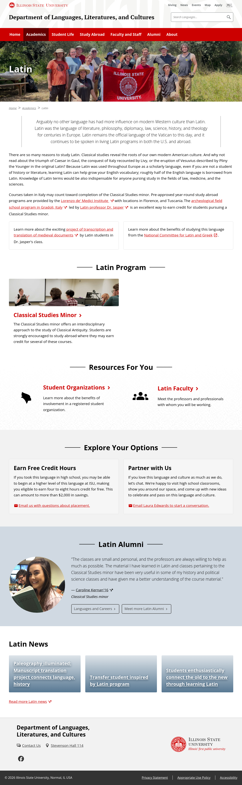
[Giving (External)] (172, 5)
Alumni (153, 34)
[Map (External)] (207, 5)
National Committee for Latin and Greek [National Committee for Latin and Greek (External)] (178, 235)
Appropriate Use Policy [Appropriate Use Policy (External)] (193, 777)
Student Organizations (74, 387)
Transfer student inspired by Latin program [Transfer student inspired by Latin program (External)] (119, 680)
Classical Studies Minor (45, 315)
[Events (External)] (196, 5)
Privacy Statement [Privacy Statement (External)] (155, 777)
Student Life (63, 34)
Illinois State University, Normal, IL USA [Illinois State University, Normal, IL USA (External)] (44, 777)
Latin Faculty (175, 388)
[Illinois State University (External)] (38, 5)
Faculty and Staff (125, 34)
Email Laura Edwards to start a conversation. (171, 505)
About (171, 34)
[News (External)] (184, 5)
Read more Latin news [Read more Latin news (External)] (28, 701)
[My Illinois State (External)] (229, 5)
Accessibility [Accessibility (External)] (228, 777)
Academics (36, 34)
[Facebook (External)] (21, 758)
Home (15, 34)
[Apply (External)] (218, 5)
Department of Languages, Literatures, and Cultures (81, 17)
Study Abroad (92, 34)
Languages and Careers (93, 608)
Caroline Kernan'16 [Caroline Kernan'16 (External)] (92, 589)
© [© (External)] (6, 777)
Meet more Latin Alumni (144, 608)
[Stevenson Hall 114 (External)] (64, 745)
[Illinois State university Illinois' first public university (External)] (198, 744)
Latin (45, 108)
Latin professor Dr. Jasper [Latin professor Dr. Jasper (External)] (102, 207)
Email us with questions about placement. (54, 505)
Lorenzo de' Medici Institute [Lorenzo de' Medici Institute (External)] (85, 200)
